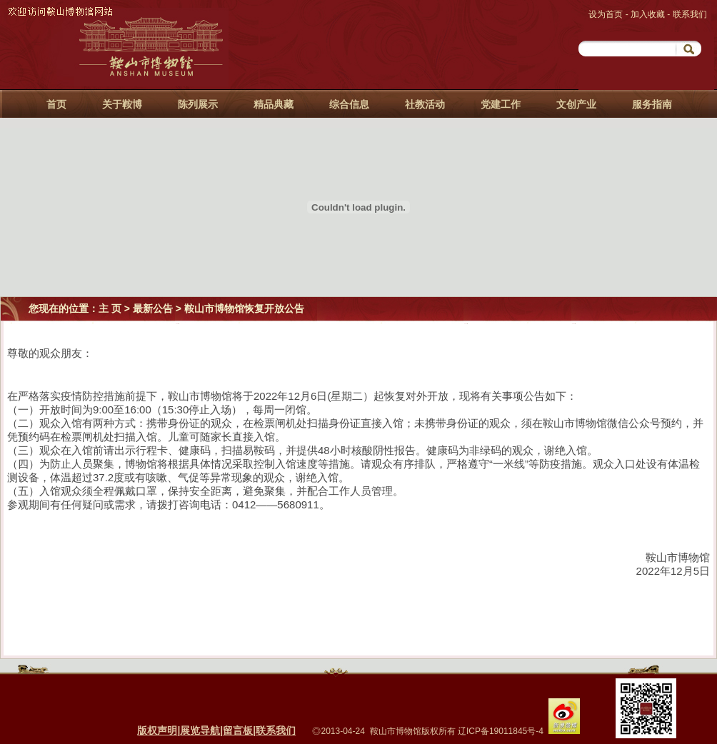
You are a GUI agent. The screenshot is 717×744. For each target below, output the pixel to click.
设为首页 (606, 14)
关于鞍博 (122, 104)
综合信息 (349, 104)
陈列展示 (198, 104)
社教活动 (425, 104)
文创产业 (576, 104)
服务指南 (652, 104)
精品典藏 (274, 104)
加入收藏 (649, 14)
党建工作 (501, 104)
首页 (56, 104)
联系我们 (690, 14)
